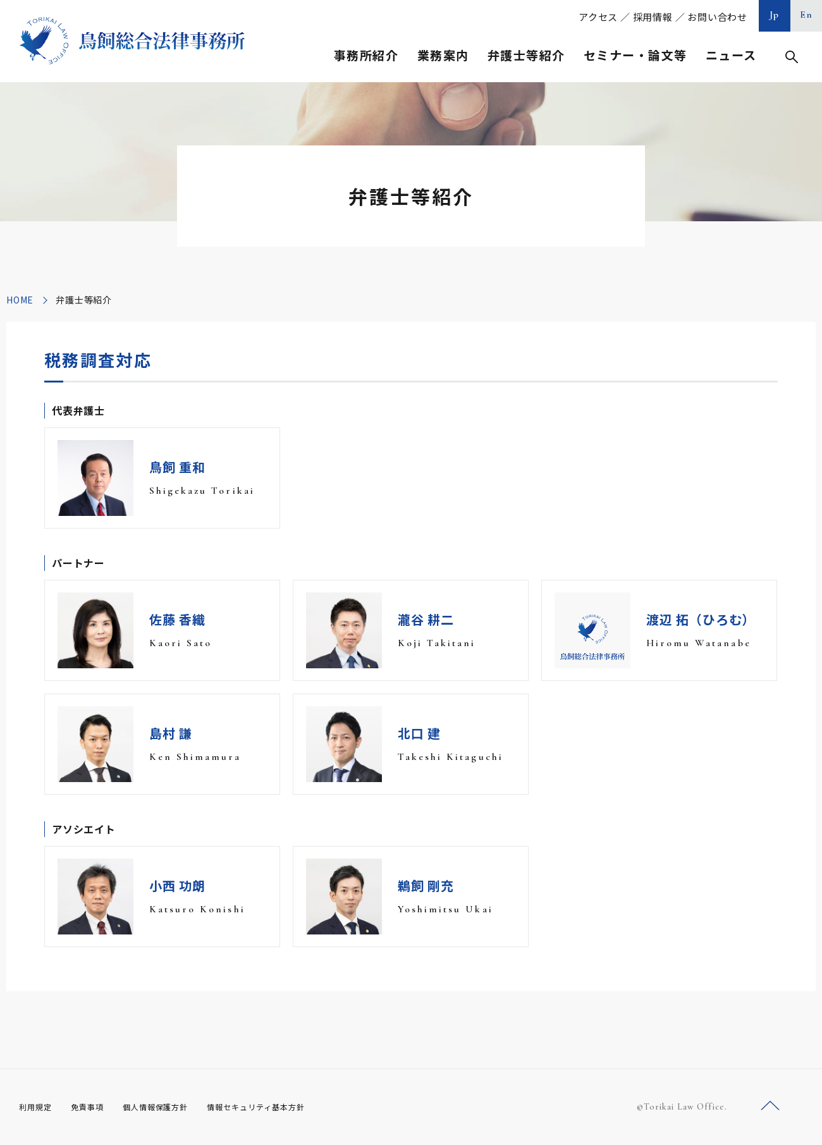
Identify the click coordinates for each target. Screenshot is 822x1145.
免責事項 (95, 1106)
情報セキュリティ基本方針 (286, 1106)
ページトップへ (770, 1106)
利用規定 (38, 1106)
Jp (775, 14)
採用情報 (653, 16)
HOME (20, 299)
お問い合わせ (717, 16)
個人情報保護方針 (171, 1106)
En (806, 14)
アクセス (598, 16)
